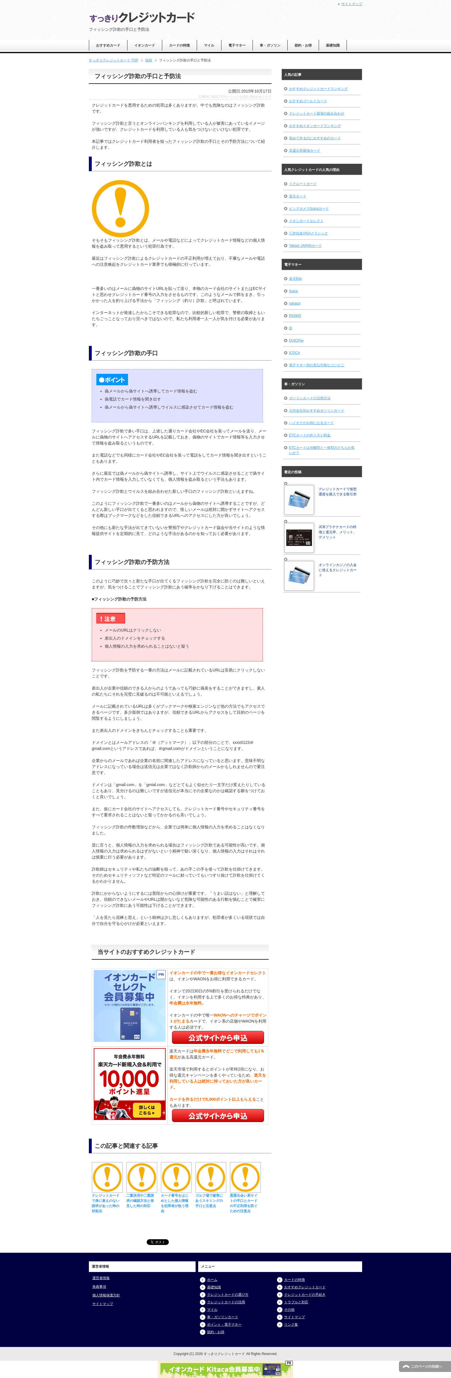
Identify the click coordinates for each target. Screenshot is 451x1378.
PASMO (295, 316)
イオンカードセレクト (306, 221)
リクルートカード (303, 184)
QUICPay (296, 340)
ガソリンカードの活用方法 (309, 398)
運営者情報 (101, 1278)
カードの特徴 (179, 45)
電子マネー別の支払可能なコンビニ (316, 365)
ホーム (212, 1280)
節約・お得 (303, 45)
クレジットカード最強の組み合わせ (316, 113)
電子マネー (237, 45)
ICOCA (294, 353)
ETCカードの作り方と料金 (309, 435)
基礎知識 (333, 45)
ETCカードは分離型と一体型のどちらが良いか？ (322, 450)
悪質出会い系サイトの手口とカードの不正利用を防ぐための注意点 (245, 1200)
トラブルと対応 (296, 1302)
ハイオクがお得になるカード (311, 423)
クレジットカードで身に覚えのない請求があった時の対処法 (107, 1200)
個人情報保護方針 (106, 1295)
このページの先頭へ (426, 1366)
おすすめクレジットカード (305, 1287)
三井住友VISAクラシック (308, 233)
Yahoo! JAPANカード (305, 246)
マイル (209, 45)
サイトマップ (102, 1304)
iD (290, 328)
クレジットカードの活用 (226, 1302)
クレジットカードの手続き (305, 1295)
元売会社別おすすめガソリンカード (316, 411)
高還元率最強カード (304, 151)
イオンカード (144, 45)
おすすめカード (108, 45)
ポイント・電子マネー (224, 1325)
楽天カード (297, 196)
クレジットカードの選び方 (228, 1295)
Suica (293, 291)
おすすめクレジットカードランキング (318, 89)
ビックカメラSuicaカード (309, 209)
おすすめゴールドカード (308, 101)
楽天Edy (295, 279)
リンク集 (291, 1325)
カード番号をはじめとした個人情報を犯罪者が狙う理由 (176, 1200)
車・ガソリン (270, 45)
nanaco (294, 303)
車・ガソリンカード (222, 1317)
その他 (289, 1310)
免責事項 (99, 1287)
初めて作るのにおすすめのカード (315, 138)
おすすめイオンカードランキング (315, 126)
